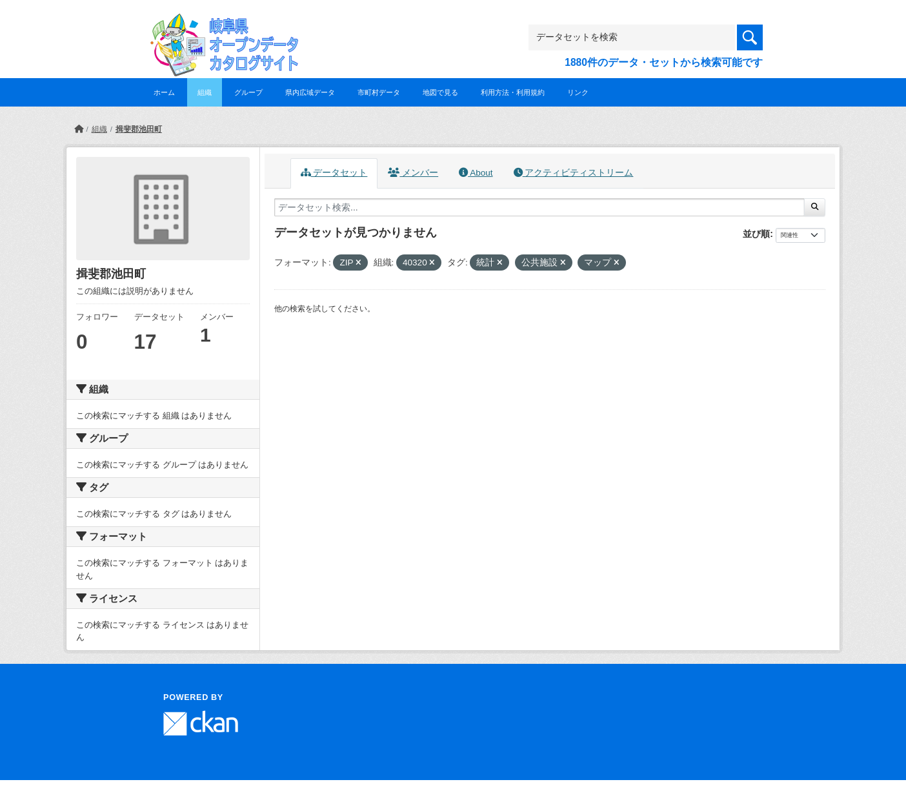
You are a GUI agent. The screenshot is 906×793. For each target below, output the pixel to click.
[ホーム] (78, 129)
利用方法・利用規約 (513, 92)
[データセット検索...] (539, 207)
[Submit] (814, 207)
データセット (334, 173)
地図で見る (440, 92)
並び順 (756, 234)
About (475, 173)
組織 (204, 92)
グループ (248, 92)
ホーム (164, 92)
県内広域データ (310, 92)
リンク (578, 92)
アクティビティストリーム (574, 173)
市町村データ (378, 92)
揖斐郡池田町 (139, 129)
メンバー (413, 173)
